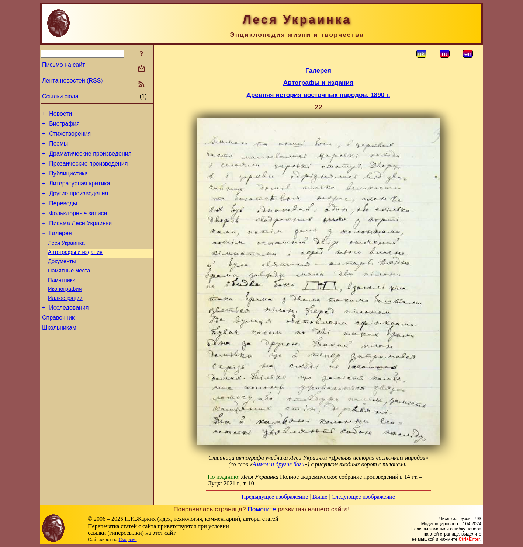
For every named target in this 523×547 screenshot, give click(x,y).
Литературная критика (79, 192)
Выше (319, 497)
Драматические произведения (90, 159)
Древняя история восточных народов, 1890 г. (318, 94)
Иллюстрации (65, 320)
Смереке (128, 539)
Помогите (261, 509)
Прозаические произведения (88, 170)
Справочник (58, 342)
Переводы (63, 214)
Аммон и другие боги (279, 464)
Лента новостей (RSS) (72, 80)
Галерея (60, 247)
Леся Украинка (66, 258)
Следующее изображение (363, 497)
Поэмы (58, 148)
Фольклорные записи (78, 225)
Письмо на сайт (63, 65)
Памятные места (69, 289)
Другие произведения (78, 203)
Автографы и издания (75, 269)
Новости (60, 115)
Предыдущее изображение (275, 497)
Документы (62, 279)
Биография (64, 126)
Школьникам (59, 353)
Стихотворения (70, 137)
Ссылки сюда (60, 96)
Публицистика (68, 181)
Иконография (65, 310)
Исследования (69, 331)
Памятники (61, 300)
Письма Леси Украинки (80, 236)
